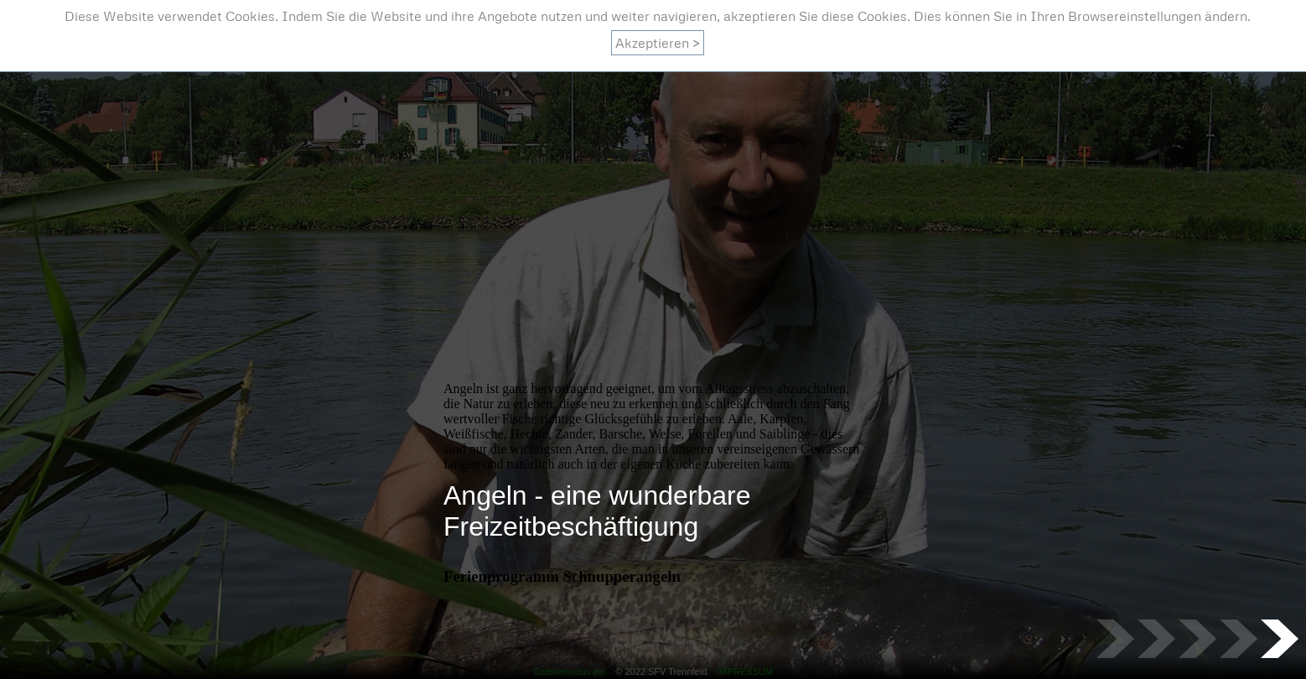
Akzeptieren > (657, 42)
